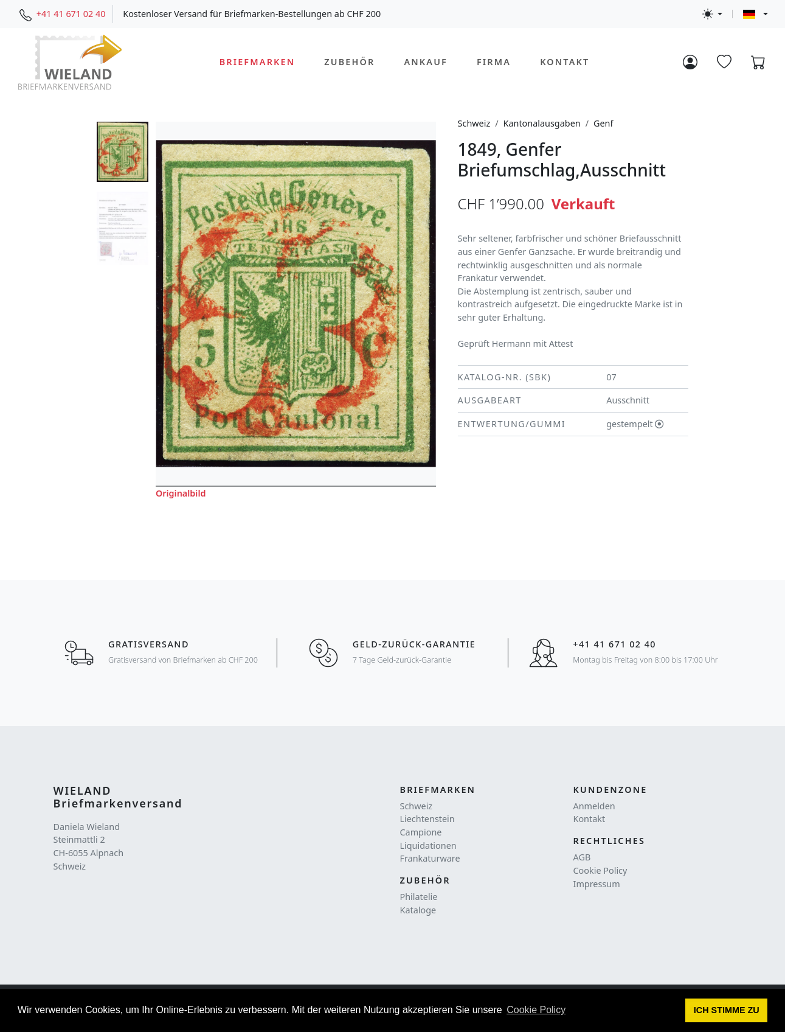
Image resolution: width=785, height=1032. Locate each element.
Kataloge (418, 910)
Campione (421, 832)
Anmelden (594, 806)
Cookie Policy (600, 870)
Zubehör (349, 62)
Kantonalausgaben (542, 123)
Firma (494, 62)
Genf (603, 123)
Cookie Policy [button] (536, 1010)
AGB (582, 857)
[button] (726, 1011)
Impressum (596, 884)
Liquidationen (428, 845)
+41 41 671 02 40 (71, 13)
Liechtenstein (427, 819)
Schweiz (474, 123)
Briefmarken (258, 62)
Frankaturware (430, 858)
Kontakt (564, 62)
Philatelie (419, 896)
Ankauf (426, 62)
